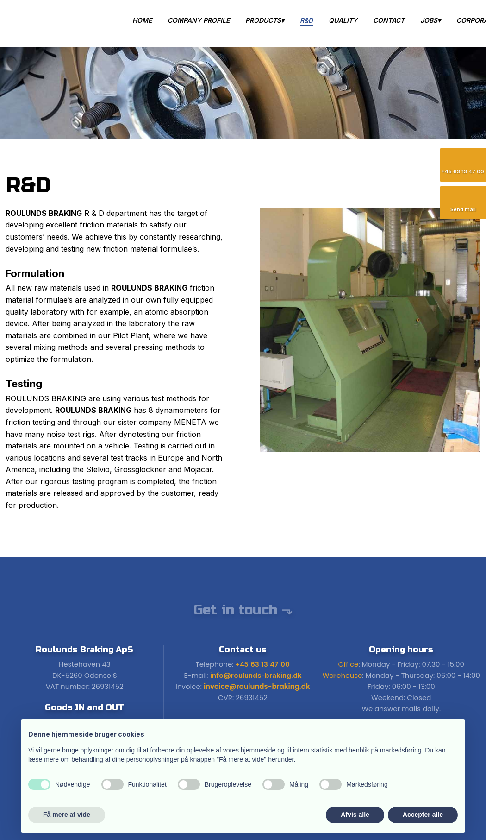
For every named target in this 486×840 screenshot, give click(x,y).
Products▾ (264, 20)
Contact (389, 20)
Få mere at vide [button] (66, 814)
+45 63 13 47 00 (262, 664)
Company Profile (199, 20)
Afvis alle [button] (355, 814)
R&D (306, 20)
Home (142, 20)
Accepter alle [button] (423, 814)
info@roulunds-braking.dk (256, 675)
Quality (343, 20)
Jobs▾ (430, 20)
